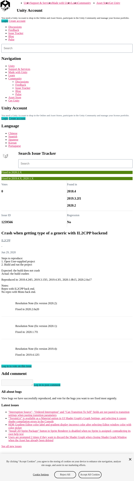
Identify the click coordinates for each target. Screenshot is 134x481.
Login (4, 20)
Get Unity (114, 2)
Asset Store (102, 2)
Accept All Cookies (90, 474)
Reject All (65, 474)
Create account (17, 20)
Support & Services (41, 2)
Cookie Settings (41, 474)
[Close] (130, 459)
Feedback (13, 30)
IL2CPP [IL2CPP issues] (5, 240)
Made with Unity (61, 2)
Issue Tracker (15, 33)
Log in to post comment (50, 385)
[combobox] (67, 48)
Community (84, 2)
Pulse (11, 39)
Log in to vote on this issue (16, 366)
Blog (11, 36)
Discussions (15, 26)
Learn (74, 2)
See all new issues (11, 447)
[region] (67, 467)
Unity (27, 2)
